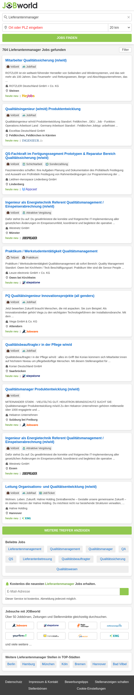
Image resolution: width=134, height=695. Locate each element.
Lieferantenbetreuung (37, 559)
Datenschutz (13, 682)
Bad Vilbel (120, 664)
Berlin (11, 664)
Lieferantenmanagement (24, 549)
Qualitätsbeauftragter (76, 559)
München (48, 664)
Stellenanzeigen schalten (112, 682)
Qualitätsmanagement (65, 549)
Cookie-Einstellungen (91, 688)
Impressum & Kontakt (43, 682)
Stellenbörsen (37, 688)
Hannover (99, 664)
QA (123, 549)
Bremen (80, 664)
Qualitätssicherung (112, 559)
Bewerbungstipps (76, 682)
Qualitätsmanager (101, 549)
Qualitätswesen (67, 569)
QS (11, 559)
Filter (125, 49)
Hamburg (28, 664)
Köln (65, 664)
